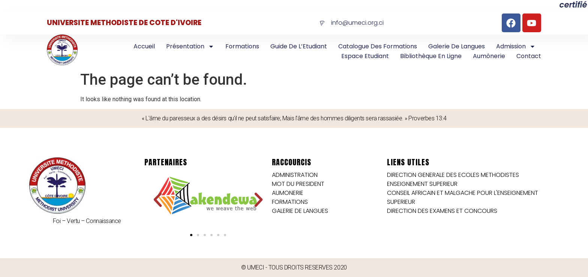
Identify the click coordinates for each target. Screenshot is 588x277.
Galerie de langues (456, 46)
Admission (516, 46)
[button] (157, 200)
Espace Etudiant (365, 56)
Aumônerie (489, 56)
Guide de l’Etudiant (298, 46)
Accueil (144, 46)
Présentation (190, 46)
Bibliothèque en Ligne (431, 56)
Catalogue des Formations (377, 46)
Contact (528, 56)
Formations (242, 46)
